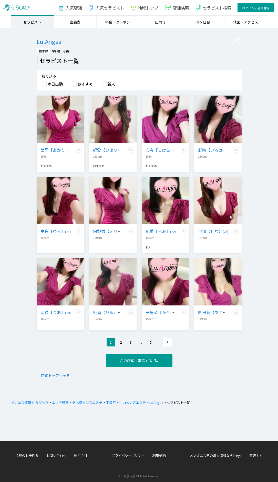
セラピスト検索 (213, 8)
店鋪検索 (176, 8)
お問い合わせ (56, 455)
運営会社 (80, 455)
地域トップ (144, 8)
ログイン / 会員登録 (256, 8)
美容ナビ (256, 455)
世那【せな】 (213, 231)
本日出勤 (52, 84)
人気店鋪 (70, 8)
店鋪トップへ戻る (53, 375)
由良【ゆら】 (55, 231)
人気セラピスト (106, 8)
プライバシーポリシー (128, 455)
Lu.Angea (156, 402)
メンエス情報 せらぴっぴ (29, 402)
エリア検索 (60, 402)
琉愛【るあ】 (161, 231)
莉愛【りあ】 (55, 312)
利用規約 (159, 455)
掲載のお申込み (27, 455)
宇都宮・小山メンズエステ (125, 402)
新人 (108, 84)
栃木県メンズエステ (86, 402)
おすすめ (82, 84)
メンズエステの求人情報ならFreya (216, 455)
